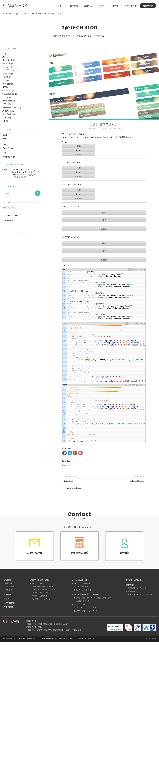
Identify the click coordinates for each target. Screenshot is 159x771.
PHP (5, 121)
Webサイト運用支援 (39, 595)
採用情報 (114, 5)
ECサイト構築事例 (81, 586)
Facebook (12, 215)
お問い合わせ (131, 5)
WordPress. (27, 233)
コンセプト (9, 590)
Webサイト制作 (38, 583)
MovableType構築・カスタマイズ (45, 589)
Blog (4, 53)
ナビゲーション (10, 70)
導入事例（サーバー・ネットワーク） (142, 594)
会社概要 (8, 583)
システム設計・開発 (80, 579)
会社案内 (88, 5)
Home (8, 13)
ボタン (40, 13)
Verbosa (20, 233)
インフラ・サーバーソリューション (87, 594)
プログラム (7, 110)
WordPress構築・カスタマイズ (44, 586)
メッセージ (9, 586)
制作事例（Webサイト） (137, 588)
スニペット (8, 60)
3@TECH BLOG (21, 13)
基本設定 (7, 83)
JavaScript (8, 114)
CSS (32, 13)
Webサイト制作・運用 (39, 579)
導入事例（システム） (136, 591)
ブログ (101, 5)
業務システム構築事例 (82, 590)
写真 (5, 80)
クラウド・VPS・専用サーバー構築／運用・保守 (92, 598)
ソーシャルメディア (11, 107)
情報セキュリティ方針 (86, 639)
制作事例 (74, 5)
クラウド (6, 104)
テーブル (7, 66)
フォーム (7, 73)
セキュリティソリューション (85, 607)
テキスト (7, 63)
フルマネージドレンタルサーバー (86, 611)
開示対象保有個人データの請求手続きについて (58, 639)
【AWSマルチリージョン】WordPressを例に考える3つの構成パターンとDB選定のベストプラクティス (25, 173)
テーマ (6, 97)
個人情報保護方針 (9, 639)
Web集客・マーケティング (42, 599)
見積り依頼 (148, 5)
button (78, 154)
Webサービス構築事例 (82, 583)
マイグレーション (80, 604)
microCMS (7, 90)
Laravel (6, 117)
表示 (5, 87)
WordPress (7, 100)
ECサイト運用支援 (134, 579)
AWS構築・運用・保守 (83, 601)
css (5, 208)
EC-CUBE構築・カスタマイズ (43, 592)
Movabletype (8, 93)
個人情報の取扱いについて (28, 639)
